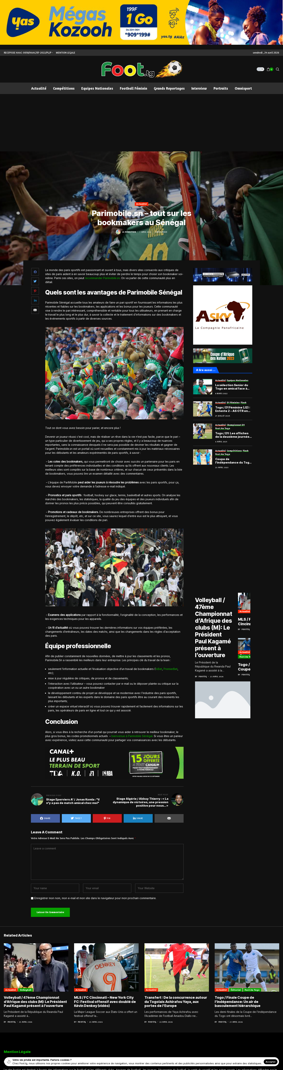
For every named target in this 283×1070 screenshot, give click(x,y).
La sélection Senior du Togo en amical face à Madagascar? (231, 386)
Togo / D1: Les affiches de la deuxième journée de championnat (232, 435)
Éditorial (236, 989)
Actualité (141, 203)
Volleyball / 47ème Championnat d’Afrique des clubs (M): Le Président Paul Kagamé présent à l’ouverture (213, 627)
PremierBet (170, 669)
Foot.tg (203, 676)
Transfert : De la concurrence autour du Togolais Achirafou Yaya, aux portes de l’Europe (175, 1001)
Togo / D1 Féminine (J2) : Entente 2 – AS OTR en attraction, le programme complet (232, 409)
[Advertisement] (141, 122)
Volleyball (25, 989)
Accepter (271, 1061)
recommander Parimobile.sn (102, 278)
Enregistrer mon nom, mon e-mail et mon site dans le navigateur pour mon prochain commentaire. (95, 898)
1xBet (158, 669)
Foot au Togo (246, 656)
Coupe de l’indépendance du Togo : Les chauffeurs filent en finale (233, 460)
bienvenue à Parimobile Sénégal (131, 736)
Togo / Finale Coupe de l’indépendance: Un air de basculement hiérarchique (237, 1001)
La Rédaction (129, 232)
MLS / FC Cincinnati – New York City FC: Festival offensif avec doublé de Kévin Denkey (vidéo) (105, 1001)
